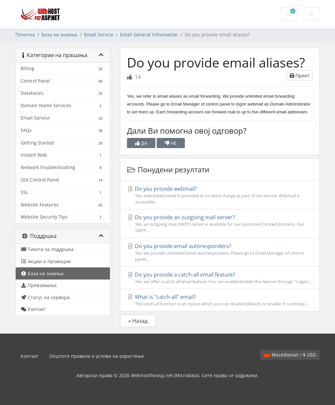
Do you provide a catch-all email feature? (220, 278)
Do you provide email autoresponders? (220, 252)
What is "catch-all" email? (220, 300)
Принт (300, 75)
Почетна (25, 34)
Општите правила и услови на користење (96, 356)
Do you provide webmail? (220, 195)
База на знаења (59, 34)
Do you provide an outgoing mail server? (220, 224)
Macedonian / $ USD (290, 355)
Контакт (30, 356)
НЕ (171, 143)
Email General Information (149, 34)
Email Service (98, 34)
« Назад (138, 320)
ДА (141, 143)
